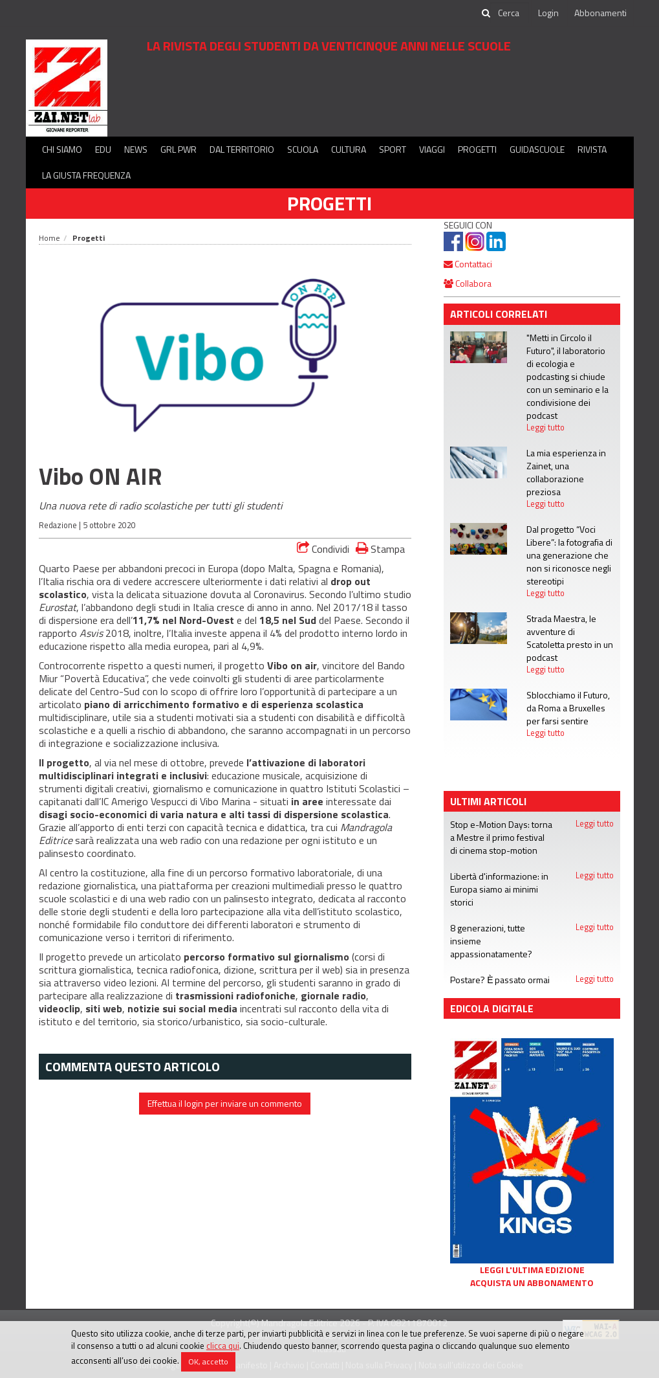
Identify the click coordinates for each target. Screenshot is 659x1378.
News (135, 149)
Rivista (592, 149)
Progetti (477, 149)
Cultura (348, 149)
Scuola (302, 149)
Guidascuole (537, 149)
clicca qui (222, 1345)
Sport (392, 149)
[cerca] (509, 13)
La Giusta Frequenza (86, 175)
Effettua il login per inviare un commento (224, 1103)
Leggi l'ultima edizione (532, 1269)
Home (49, 238)
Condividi (323, 549)
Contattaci (468, 264)
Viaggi (432, 149)
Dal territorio (242, 149)
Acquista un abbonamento (532, 1282)
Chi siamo (62, 149)
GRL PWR (178, 149)
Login (548, 12)
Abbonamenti (600, 12)
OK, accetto (208, 1361)
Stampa (380, 548)
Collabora (468, 283)
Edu (103, 149)
